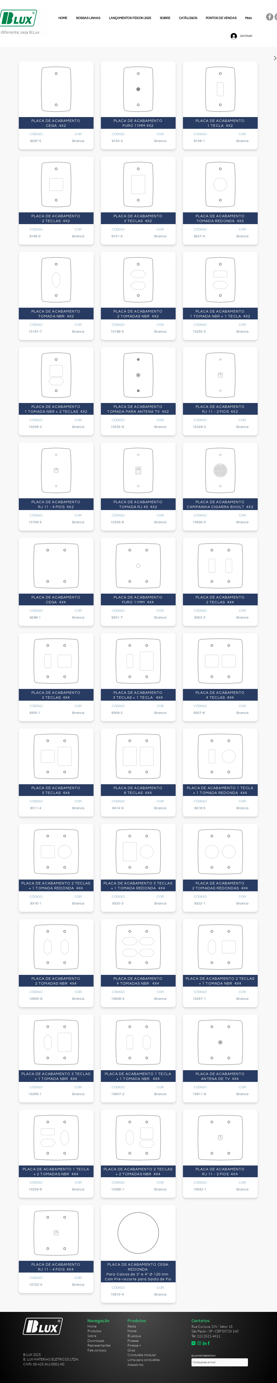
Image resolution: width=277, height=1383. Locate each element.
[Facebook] (269, 17)
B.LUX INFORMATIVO (203, 1355)
